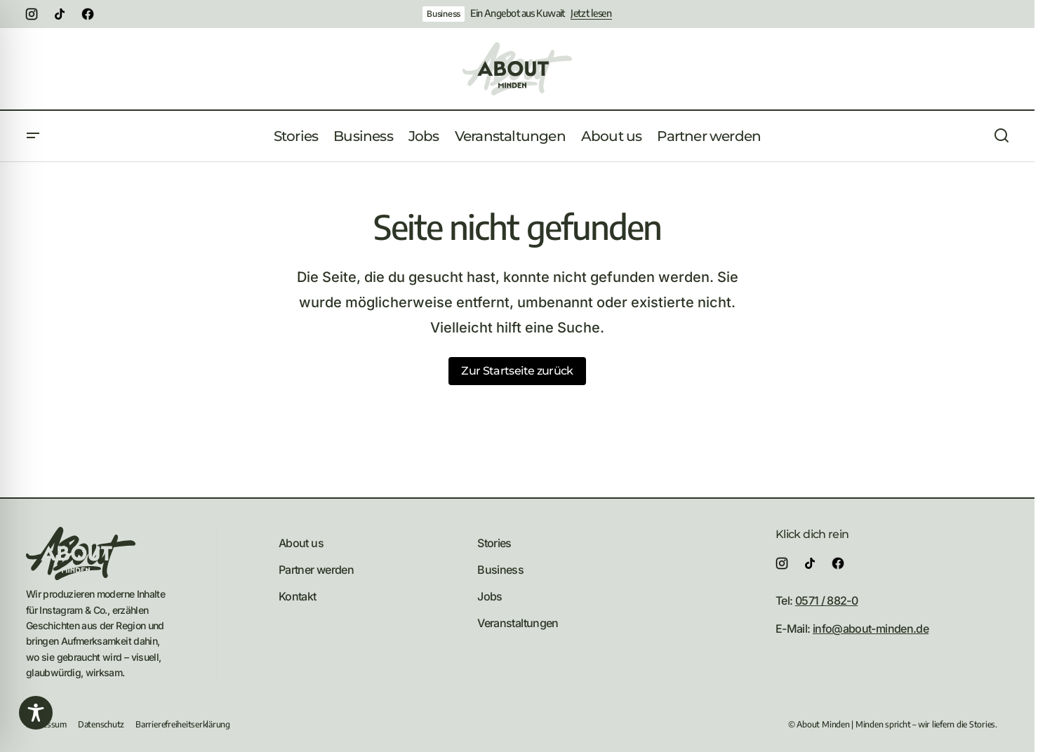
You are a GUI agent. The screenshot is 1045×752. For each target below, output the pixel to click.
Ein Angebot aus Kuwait (517, 13)
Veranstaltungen (517, 623)
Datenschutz (101, 724)
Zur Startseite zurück (517, 370)
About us (301, 543)
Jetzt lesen (591, 13)
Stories (494, 543)
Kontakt (298, 596)
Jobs (489, 596)
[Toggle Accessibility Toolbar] (36, 712)
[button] (33, 136)
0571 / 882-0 (826, 600)
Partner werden (316, 570)
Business (443, 13)
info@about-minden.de (870, 629)
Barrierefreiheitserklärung (182, 724)
